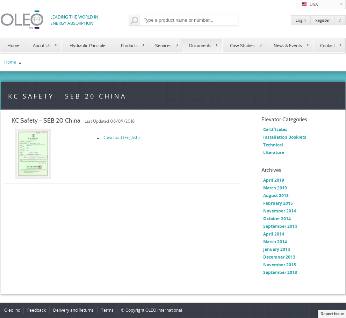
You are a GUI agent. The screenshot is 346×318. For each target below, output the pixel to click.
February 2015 (278, 203)
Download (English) (121, 137)
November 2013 (279, 265)
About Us (41, 45)
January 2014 (276, 249)
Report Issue (332, 314)
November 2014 (279, 211)
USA (324, 4)
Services (163, 45)
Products (129, 45)
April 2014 (273, 234)
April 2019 (273, 180)
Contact (327, 45)
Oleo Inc (12, 310)
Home (13, 45)
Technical (273, 145)
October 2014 (277, 219)
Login (301, 20)
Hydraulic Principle (88, 45)
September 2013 (280, 272)
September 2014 (280, 226)
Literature (273, 153)
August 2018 (276, 195)
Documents (200, 45)
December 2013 (279, 257)
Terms (107, 310)
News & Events (288, 45)
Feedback (36, 310)
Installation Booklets (284, 137)
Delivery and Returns (73, 310)
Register (322, 20)
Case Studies (242, 45)
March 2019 (275, 188)
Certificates (275, 129)
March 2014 (275, 242)
